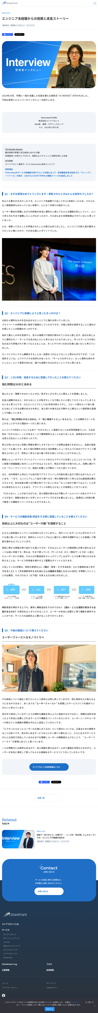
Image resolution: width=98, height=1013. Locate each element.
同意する (49, 1009)
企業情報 (5, 970)
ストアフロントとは (10, 924)
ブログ (49, 964)
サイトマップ (51, 983)
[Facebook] (3, 995)
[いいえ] (94, 1006)
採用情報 (50, 970)
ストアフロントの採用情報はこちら (49, 767)
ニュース (5, 983)
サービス (5, 929)
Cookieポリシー (52, 987)
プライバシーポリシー (10, 987)
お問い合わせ (50, 891)
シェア (8, 34)
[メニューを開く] (95, 3)
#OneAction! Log (9, 964)
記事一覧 (50, 798)
